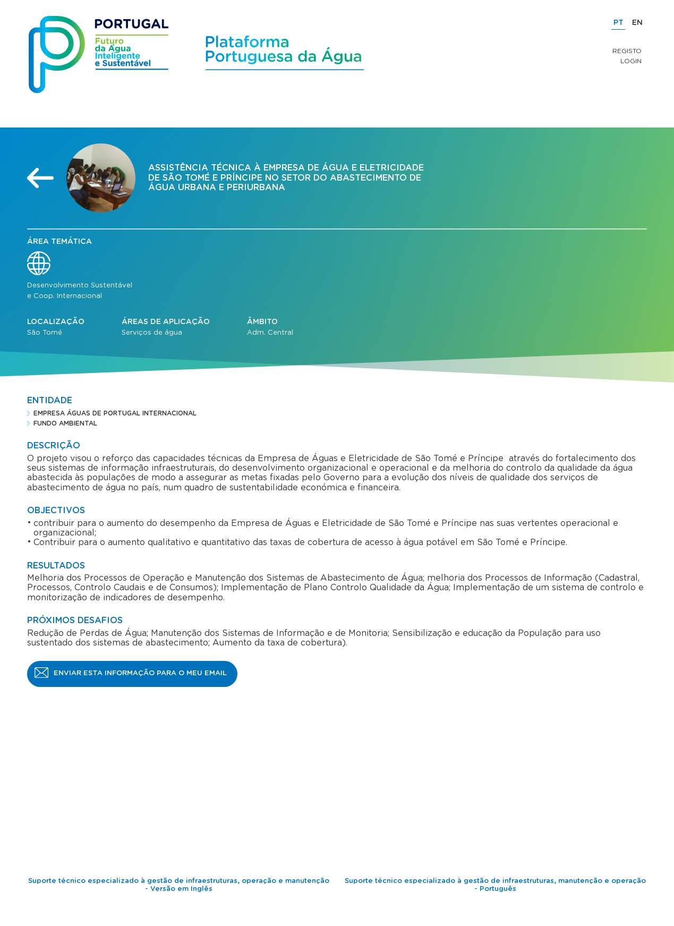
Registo (627, 51)
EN (637, 23)
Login (631, 61)
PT (618, 23)
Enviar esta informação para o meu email (140, 673)
